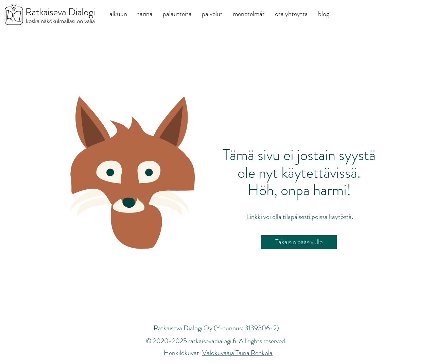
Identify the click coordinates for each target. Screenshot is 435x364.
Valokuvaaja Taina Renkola (237, 353)
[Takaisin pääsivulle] (299, 242)
